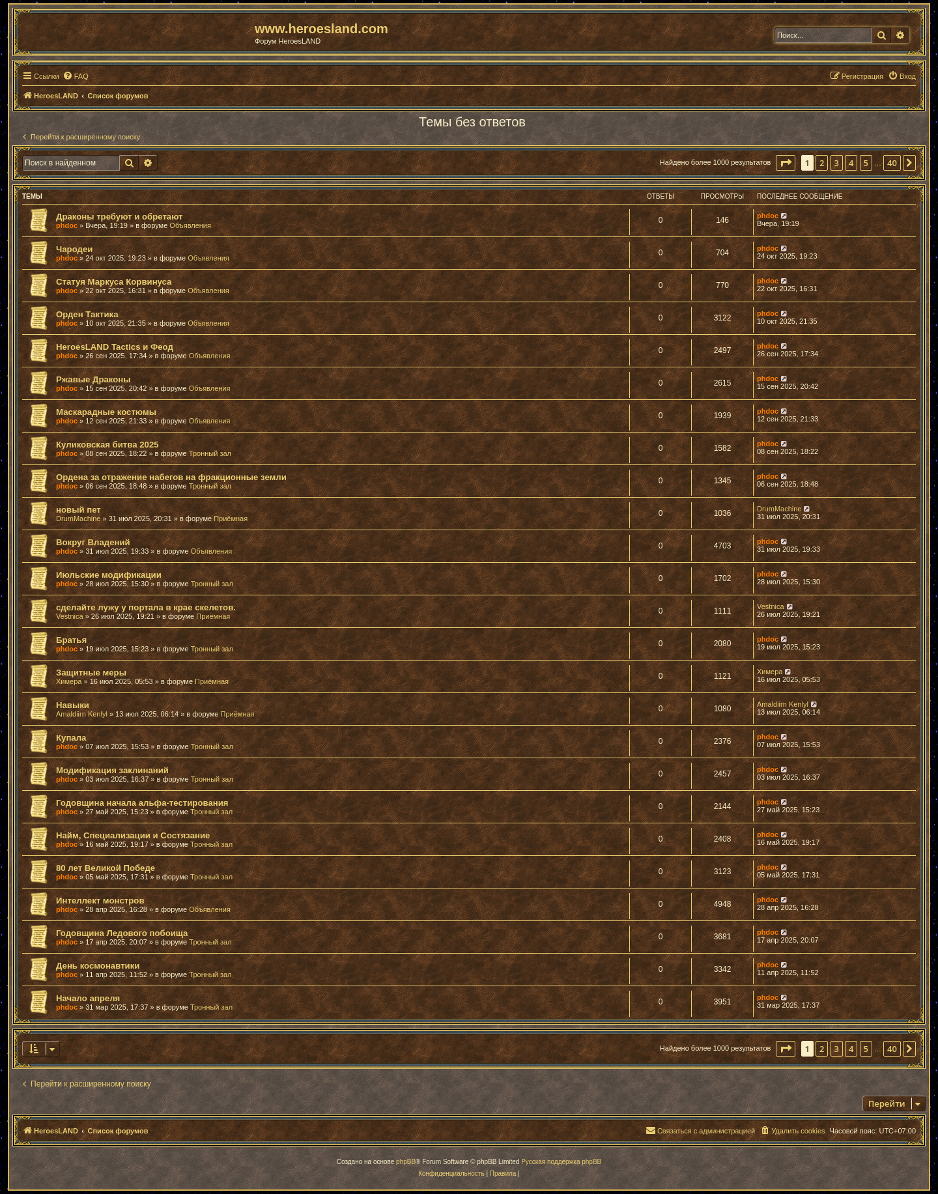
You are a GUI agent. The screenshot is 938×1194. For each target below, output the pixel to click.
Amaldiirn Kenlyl (81, 714)
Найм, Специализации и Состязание (133, 835)
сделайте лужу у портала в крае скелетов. (146, 607)
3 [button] (836, 163)
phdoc (67, 225)
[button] (785, 163)
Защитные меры (91, 672)
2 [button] (821, 163)
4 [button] (851, 163)
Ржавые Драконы (93, 379)
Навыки (72, 705)
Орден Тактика (87, 314)
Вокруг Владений (93, 542)
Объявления (190, 225)
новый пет (78, 510)
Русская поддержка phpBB (561, 1161)
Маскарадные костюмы (106, 412)
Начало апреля (88, 998)
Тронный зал (210, 453)
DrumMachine (78, 518)
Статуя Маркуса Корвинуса (113, 282)
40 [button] (892, 163)
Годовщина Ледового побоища (122, 933)
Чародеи (74, 249)
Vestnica (69, 616)
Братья (71, 640)
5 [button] (866, 163)
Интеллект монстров (100, 900)
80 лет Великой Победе (105, 868)
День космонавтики (97, 966)
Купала (71, 738)
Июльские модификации (109, 575)
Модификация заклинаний (112, 770)
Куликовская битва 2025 (107, 444)
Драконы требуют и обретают (119, 216)
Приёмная (231, 518)
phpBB (406, 1161)
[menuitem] (76, 76)
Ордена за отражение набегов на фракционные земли (171, 477)
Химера (68, 681)
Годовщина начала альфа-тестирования (142, 803)
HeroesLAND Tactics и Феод (114, 347)
